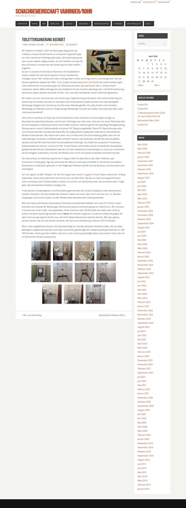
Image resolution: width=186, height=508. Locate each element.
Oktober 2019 (144, 451)
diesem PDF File (101, 220)
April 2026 (142, 144)
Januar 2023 (143, 306)
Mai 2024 (142, 239)
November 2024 (145, 215)
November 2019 (145, 447)
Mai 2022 (142, 339)
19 (165, 72)
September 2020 (146, 405)
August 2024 (144, 227)
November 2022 (145, 314)
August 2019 (144, 459)
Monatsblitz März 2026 (148, 120)
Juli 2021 (142, 376)
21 (144, 77)
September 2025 (146, 173)
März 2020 (142, 430)
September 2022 (146, 322)
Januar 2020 (143, 439)
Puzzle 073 (143, 124)
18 (161, 72)
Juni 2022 (142, 335)
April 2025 (142, 194)
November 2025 (145, 165)
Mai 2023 (142, 289)
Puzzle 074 (143, 108)
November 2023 (145, 264)
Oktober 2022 (144, 318)
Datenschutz (149, 2)
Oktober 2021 (144, 368)
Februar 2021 (144, 389)
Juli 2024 (142, 231)
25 (161, 77)
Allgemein (71, 44)
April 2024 (142, 244)
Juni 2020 (142, 418)
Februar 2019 (144, 484)
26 (165, 77)
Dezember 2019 (145, 443)
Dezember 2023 (145, 260)
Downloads (163, 2)
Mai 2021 (142, 385)
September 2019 (146, 455)
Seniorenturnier (63, 178)
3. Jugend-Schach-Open (94, 174)
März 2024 (142, 248)
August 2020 (144, 410)
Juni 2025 (142, 186)
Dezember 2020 (145, 397)
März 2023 (142, 298)
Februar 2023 (144, 302)
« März (140, 85)
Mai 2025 (142, 190)
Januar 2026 (143, 157)
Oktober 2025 (144, 169)
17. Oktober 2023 (55, 44)
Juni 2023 (142, 285)
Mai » (157, 85)
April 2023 (142, 293)
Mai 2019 (142, 472)
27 (139, 81)
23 (152, 77)
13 (139, 72)
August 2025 (144, 177)
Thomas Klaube (36, 44)
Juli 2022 (142, 331)
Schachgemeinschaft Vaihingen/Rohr (54, 11)
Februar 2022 (144, 351)
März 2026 (142, 148)
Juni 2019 (142, 468)
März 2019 (142, 480)
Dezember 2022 (145, 310)
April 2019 (142, 476)
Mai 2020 (142, 422)
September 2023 (146, 273)
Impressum (135, 2)
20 (139, 77)
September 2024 (146, 223)
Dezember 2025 (145, 161)
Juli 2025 (142, 181)
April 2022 (142, 343)
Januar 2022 (143, 356)
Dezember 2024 (145, 210)
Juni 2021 (142, 381)
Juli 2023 (142, 281)
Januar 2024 (143, 256)
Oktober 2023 (144, 269)
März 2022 (142, 347)
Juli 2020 (142, 414)
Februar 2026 (144, 152)
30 (152, 81)
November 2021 (145, 364)
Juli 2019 (142, 464)
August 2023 (144, 277)
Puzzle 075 (143, 104)
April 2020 (142, 426)
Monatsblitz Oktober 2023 (112, 315)
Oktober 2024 (144, 219)
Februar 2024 (144, 252)
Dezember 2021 (145, 360)
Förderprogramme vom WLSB (84, 82)
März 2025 (142, 198)
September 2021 (146, 372)
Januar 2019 (143, 489)
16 (152, 72)
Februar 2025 (144, 202)
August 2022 (144, 327)
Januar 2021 (143, 393)
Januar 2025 (143, 206)
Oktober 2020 (144, 401)
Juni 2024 (142, 235)
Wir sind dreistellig (31, 315)
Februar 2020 (144, 434)
